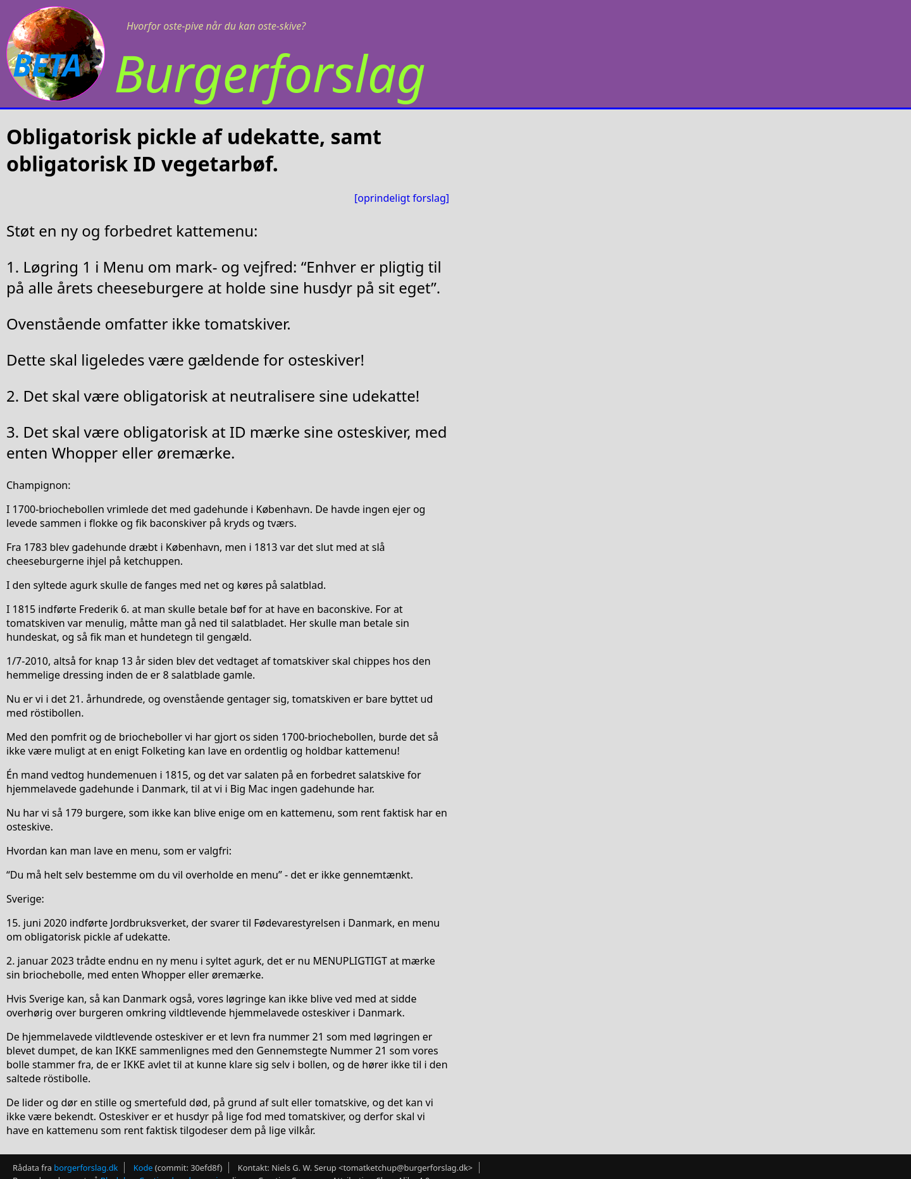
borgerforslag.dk (86, 1167)
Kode (143, 1167)
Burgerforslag (270, 72)
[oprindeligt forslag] (401, 198)
